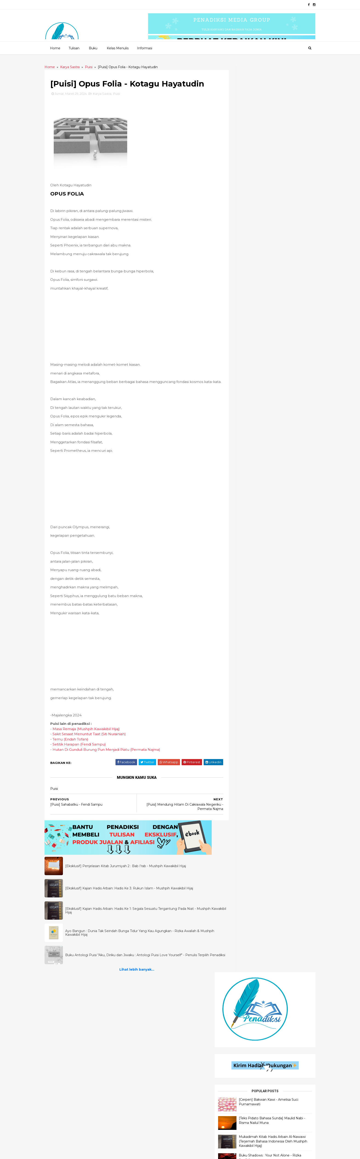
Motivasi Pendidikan (247, 1080)
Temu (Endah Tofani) (76, 744)
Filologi (237, 1088)
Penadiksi (103, 1152)
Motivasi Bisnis (242, 1111)
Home (55, 48)
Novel (148, 1072)
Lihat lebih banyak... (137, 975)
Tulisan (73, 48)
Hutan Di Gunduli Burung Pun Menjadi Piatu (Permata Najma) (112, 755)
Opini (235, 1002)
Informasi (144, 48)
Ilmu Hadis (63, 1026)
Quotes (149, 1018)
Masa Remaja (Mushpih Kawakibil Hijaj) (92, 734)
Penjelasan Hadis (69, 1002)
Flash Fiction (153, 1034)
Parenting (239, 1119)
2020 (71, 1152)
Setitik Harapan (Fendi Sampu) (85, 750)
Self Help (238, 1065)
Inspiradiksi (152, 1049)
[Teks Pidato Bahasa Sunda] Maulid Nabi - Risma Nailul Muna (280, 208)
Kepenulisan (240, 1134)
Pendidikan (239, 1041)
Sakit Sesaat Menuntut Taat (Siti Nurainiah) (95, 739)
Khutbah (237, 1010)
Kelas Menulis (117, 48)
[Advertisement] (137, 327)
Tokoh (236, 1072)
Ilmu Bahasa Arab (69, 1010)
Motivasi (237, 1096)
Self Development (245, 1026)
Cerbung (150, 1057)
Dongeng (150, 1041)
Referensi (238, 1057)
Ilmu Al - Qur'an (67, 1018)
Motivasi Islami (242, 1018)
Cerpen (149, 1010)
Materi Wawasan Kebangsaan (254, 1103)
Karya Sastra (108, 94)
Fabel (147, 1065)
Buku (93, 48)
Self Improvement (245, 1049)
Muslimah (238, 1126)
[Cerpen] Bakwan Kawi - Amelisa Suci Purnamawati (276, 190)
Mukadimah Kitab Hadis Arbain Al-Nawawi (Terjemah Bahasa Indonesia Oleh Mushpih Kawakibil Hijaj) (279, 231)
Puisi (122, 94)
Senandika (151, 1026)
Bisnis (235, 1034)
